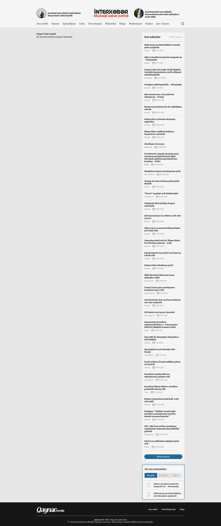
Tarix (82, 23)
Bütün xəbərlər (176, 37)
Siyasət (55, 23)
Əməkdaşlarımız (169, 509)
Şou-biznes (162, 23)
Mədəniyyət (135, 23)
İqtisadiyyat (69, 23)
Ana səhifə (42, 23)
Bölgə (122, 23)
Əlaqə (182, 509)
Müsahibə (110, 23)
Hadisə (149, 23)
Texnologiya (95, 23)
